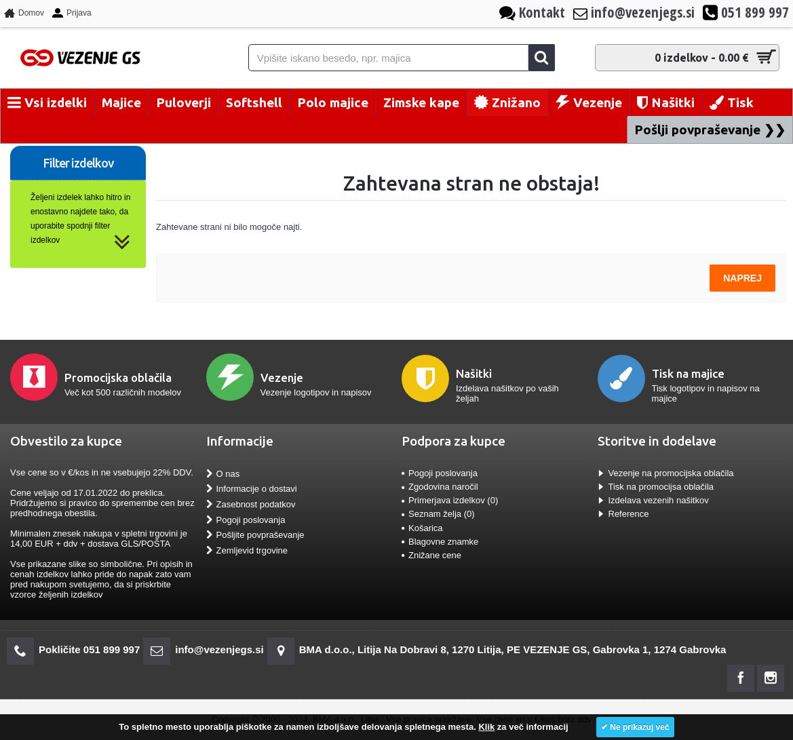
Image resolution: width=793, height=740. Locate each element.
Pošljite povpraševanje (255, 535)
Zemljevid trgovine (247, 550)
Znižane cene (431, 555)
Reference (623, 514)
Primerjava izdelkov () (450, 500)
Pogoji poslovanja (246, 519)
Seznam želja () (438, 514)
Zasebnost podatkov (251, 504)
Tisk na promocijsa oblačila (656, 487)
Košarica (422, 528)
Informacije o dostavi (251, 489)
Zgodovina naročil (440, 487)
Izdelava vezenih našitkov (653, 500)
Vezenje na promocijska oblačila (666, 473)
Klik (486, 727)
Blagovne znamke (440, 542)
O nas (223, 474)
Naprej (742, 278)
